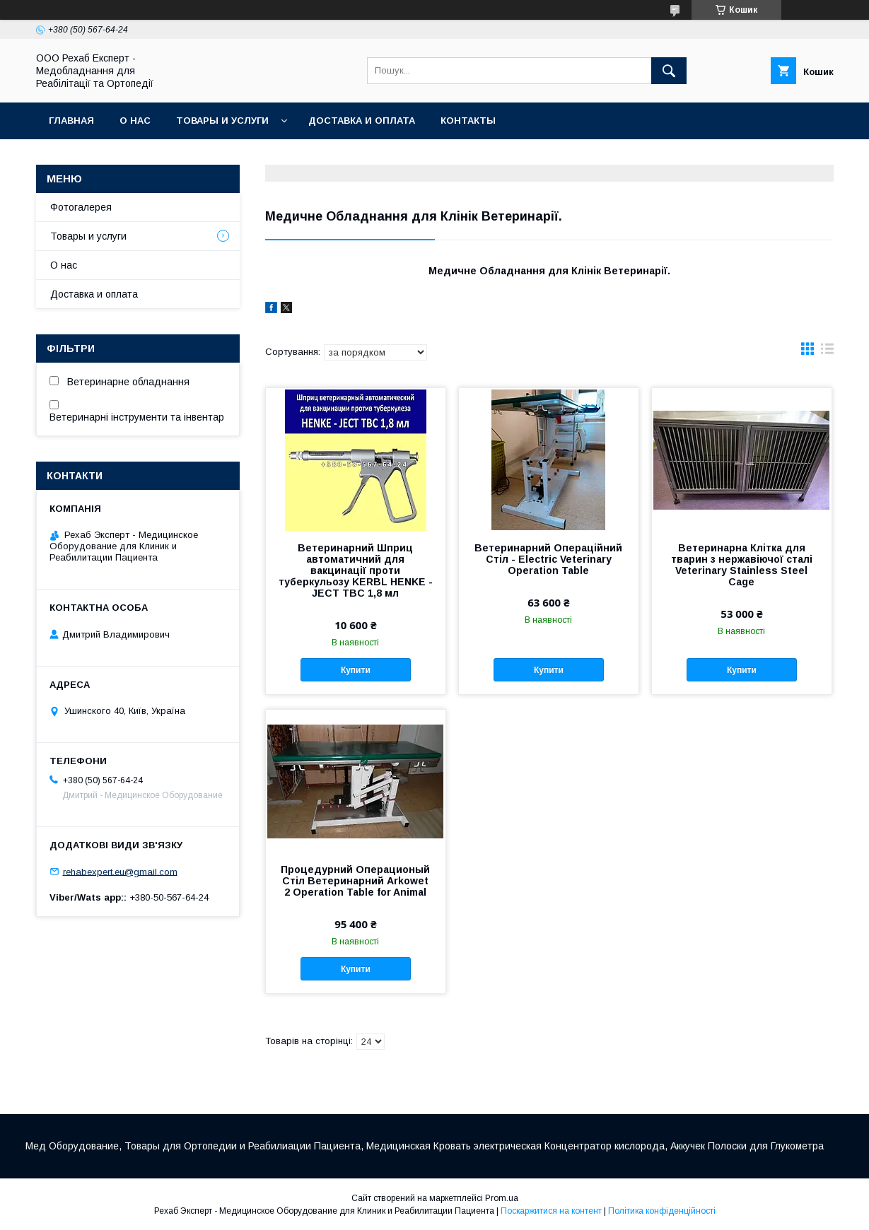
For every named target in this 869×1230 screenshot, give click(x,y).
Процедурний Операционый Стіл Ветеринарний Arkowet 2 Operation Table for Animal (355, 881)
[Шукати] (669, 70)
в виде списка (827, 352)
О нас (135, 120)
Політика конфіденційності (662, 1211)
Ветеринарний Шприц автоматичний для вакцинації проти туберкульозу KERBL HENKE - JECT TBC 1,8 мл (356, 570)
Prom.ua (501, 1198)
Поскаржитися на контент (551, 1211)
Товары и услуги (222, 120)
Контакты (468, 120)
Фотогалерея (81, 207)
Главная (71, 120)
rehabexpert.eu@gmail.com (120, 871)
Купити (356, 670)
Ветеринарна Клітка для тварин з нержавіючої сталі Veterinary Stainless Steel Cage (741, 564)
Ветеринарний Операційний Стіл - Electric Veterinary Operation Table (548, 559)
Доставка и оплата (361, 120)
